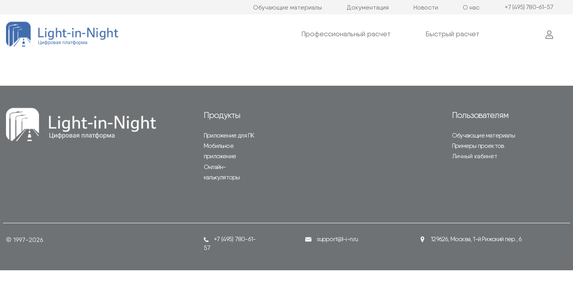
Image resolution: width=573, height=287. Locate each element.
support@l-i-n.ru (331, 239)
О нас (471, 7)
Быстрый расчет (452, 33)
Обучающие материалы (287, 7)
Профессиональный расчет (346, 33)
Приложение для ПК (229, 135)
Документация (368, 7)
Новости (425, 7)
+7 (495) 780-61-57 (529, 7)
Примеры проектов (478, 145)
